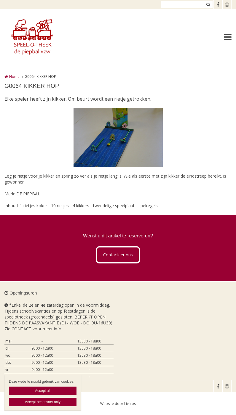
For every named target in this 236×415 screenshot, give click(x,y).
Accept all (42, 391)
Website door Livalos (118, 403)
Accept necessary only (42, 402)
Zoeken (208, 4)
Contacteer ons (118, 255)
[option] (118, 137)
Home (14, 76)
